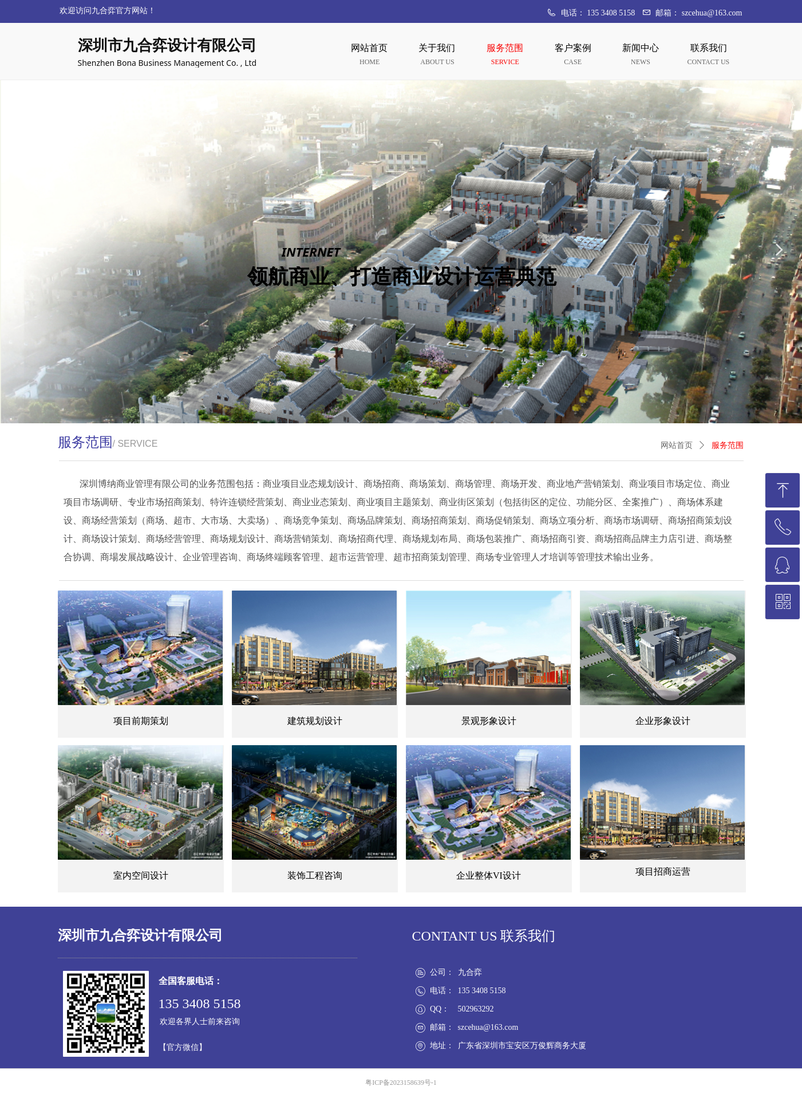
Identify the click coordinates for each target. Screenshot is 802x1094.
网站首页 (677, 445)
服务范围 (728, 445)
